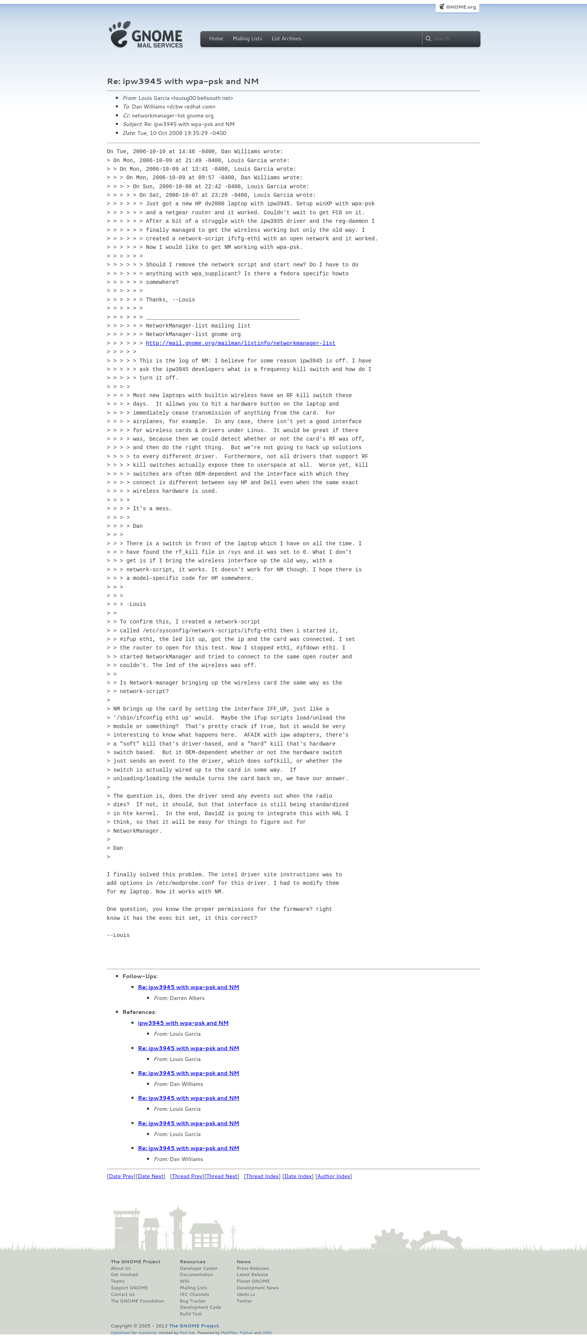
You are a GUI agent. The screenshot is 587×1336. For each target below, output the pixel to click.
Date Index (298, 1176)
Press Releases (253, 1268)
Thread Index (262, 1176)
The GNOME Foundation (138, 1301)
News (244, 1262)
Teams (118, 1281)
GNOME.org (461, 7)
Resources (192, 1262)
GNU (267, 1332)
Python (246, 1332)
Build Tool (191, 1314)
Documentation (196, 1274)
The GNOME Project (136, 1262)
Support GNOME (129, 1288)
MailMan (229, 1332)
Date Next (150, 1176)
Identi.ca (246, 1294)
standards (147, 1332)
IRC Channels (194, 1294)
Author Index (333, 1176)
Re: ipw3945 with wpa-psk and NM (189, 987)
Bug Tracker (193, 1301)
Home (216, 38)
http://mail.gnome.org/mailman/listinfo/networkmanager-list (240, 343)
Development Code (200, 1307)
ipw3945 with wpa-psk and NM (183, 1023)
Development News (258, 1288)
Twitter (244, 1301)
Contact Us (123, 1294)
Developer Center (198, 1268)
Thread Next (221, 1176)
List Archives (286, 38)
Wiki (184, 1281)
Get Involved (124, 1274)
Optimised (120, 1332)
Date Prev (121, 1176)
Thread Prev (187, 1176)
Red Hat (187, 1332)
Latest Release (252, 1274)
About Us (121, 1268)
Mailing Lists (247, 38)
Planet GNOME (253, 1281)
